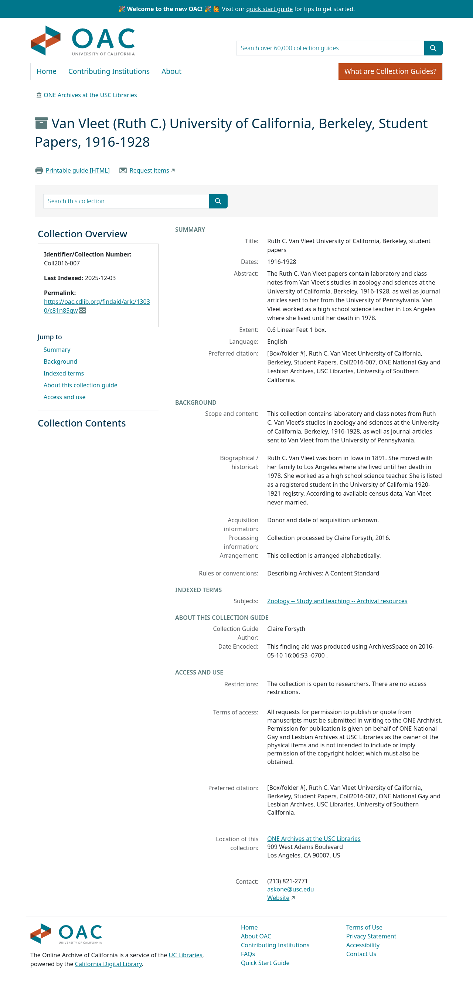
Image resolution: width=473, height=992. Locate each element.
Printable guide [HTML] (78, 170)
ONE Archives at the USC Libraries (90, 95)
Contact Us (361, 954)
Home (47, 71)
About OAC (256, 936)
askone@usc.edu (290, 889)
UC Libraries (186, 955)
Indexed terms (64, 373)
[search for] (330, 48)
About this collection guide (81, 385)
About (171, 71)
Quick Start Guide (265, 963)
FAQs (248, 954)
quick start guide (269, 9)
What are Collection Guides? (390, 71)
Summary (57, 350)
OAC (83, 41)
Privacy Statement (371, 936)
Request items (149, 170)
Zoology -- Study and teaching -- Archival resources (337, 601)
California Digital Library (108, 964)
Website (278, 898)
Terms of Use (364, 927)
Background (60, 361)
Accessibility (363, 945)
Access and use (65, 397)
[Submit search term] (433, 48)
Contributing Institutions (109, 71)
